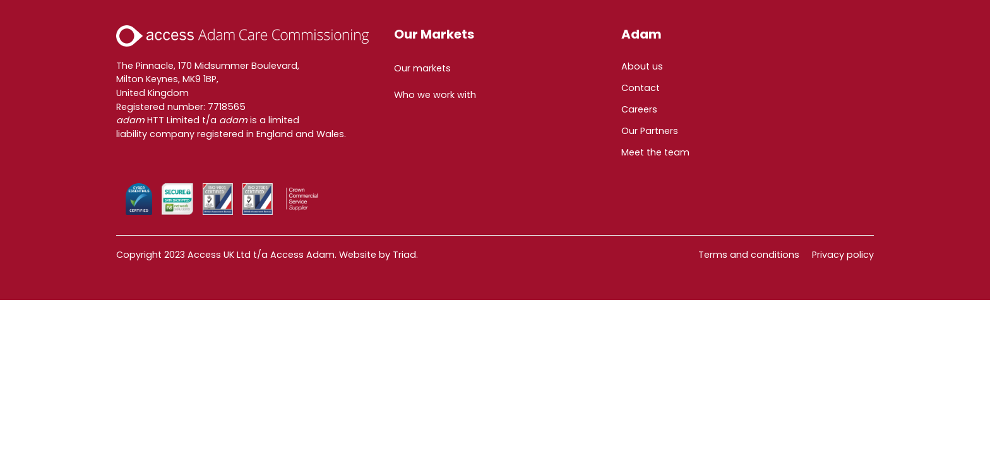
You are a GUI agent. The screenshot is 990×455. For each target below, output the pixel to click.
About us (642, 66)
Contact (640, 88)
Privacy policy (843, 254)
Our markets (422, 68)
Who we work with (435, 94)
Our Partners (649, 130)
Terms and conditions (748, 254)
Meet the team (655, 152)
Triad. (405, 254)
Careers (639, 109)
